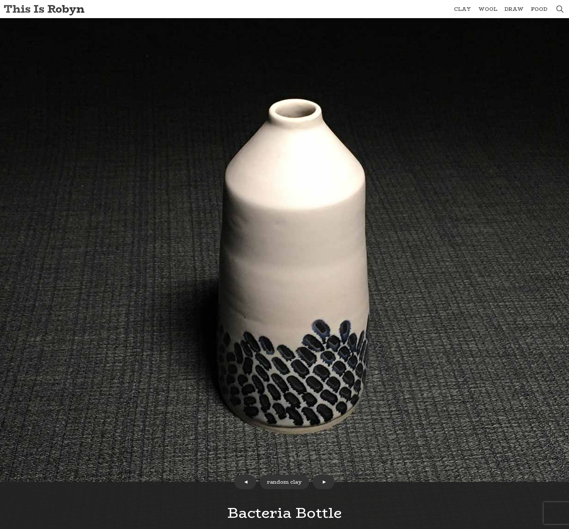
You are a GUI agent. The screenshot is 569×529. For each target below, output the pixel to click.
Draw (514, 9)
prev (245, 482)
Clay (462, 9)
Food (539, 9)
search (560, 9)
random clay (284, 482)
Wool (487, 9)
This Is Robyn (44, 8)
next (324, 482)
